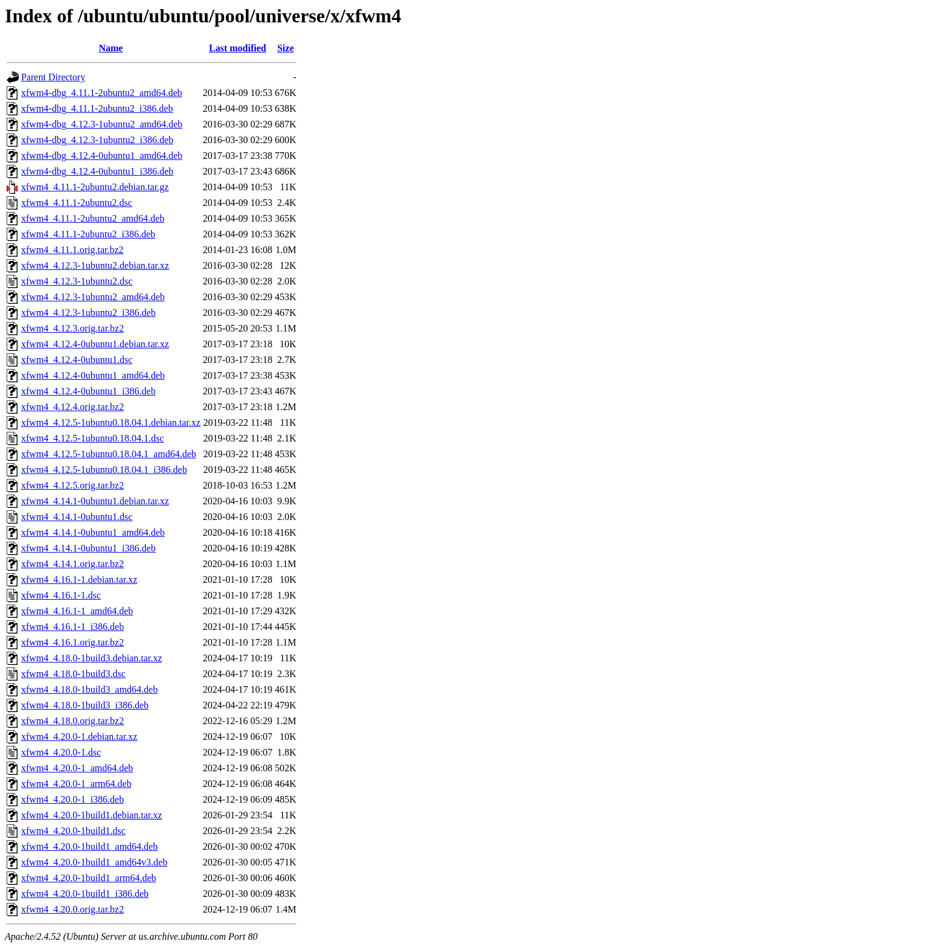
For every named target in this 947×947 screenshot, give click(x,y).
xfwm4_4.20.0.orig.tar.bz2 (72, 909)
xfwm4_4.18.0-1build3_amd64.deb (89, 689)
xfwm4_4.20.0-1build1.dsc (73, 831)
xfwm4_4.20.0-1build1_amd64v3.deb (94, 862)
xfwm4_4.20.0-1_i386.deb (72, 799)
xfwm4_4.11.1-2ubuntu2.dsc (76, 202)
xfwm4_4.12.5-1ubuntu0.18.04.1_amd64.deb (108, 454)
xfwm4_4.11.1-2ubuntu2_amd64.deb (92, 218)
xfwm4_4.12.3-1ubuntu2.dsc (76, 281)
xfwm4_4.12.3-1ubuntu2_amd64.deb (93, 297)
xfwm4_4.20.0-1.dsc (61, 752)
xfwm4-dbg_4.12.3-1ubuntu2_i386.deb (97, 140)
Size (285, 48)
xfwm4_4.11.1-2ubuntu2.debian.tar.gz (95, 187)
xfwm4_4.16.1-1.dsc (61, 595)
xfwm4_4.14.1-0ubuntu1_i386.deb (88, 548)
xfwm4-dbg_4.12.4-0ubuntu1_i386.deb (97, 171)
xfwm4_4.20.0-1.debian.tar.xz (79, 736)
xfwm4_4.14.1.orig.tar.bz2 (72, 564)
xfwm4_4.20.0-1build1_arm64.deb (88, 878)
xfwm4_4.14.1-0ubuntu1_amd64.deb (93, 532)
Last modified (237, 48)
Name (110, 48)
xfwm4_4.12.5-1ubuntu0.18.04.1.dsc (92, 438)
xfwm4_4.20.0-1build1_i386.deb (85, 893)
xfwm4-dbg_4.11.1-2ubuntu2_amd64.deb (101, 93)
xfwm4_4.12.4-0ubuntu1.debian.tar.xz (95, 344)
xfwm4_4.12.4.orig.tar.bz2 (72, 407)
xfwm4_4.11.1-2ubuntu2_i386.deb (88, 234)
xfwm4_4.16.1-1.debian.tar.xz (79, 579)
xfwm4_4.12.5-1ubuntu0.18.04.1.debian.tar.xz (111, 422)
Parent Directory (53, 77)
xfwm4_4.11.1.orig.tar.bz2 (72, 250)
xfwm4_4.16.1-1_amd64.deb (77, 611)
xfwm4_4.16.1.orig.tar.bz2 (72, 642)
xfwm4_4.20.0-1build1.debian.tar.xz (91, 815)
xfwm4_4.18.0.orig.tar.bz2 (72, 721)
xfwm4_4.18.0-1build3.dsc (73, 674)
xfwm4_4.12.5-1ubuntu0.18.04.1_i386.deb (104, 469)
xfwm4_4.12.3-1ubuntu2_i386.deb (88, 312)
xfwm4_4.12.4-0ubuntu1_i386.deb (88, 391)
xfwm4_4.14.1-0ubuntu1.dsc (76, 517)
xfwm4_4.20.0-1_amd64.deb (77, 768)
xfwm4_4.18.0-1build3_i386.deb (85, 705)
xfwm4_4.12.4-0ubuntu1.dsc (76, 360)
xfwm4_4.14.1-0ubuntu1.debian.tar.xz (95, 501)
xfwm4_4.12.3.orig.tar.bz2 (72, 328)
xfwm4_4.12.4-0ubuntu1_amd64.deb (93, 375)
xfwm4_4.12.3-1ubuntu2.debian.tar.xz (95, 265)
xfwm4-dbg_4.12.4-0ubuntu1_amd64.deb (101, 155)
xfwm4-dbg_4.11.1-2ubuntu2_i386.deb (97, 108)
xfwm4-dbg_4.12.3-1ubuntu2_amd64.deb (101, 124)
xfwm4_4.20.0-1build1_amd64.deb (89, 846)
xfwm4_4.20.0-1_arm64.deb (76, 783)
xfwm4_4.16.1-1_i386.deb (72, 626)
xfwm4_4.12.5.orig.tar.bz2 (72, 485)
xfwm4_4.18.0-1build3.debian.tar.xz (91, 658)
